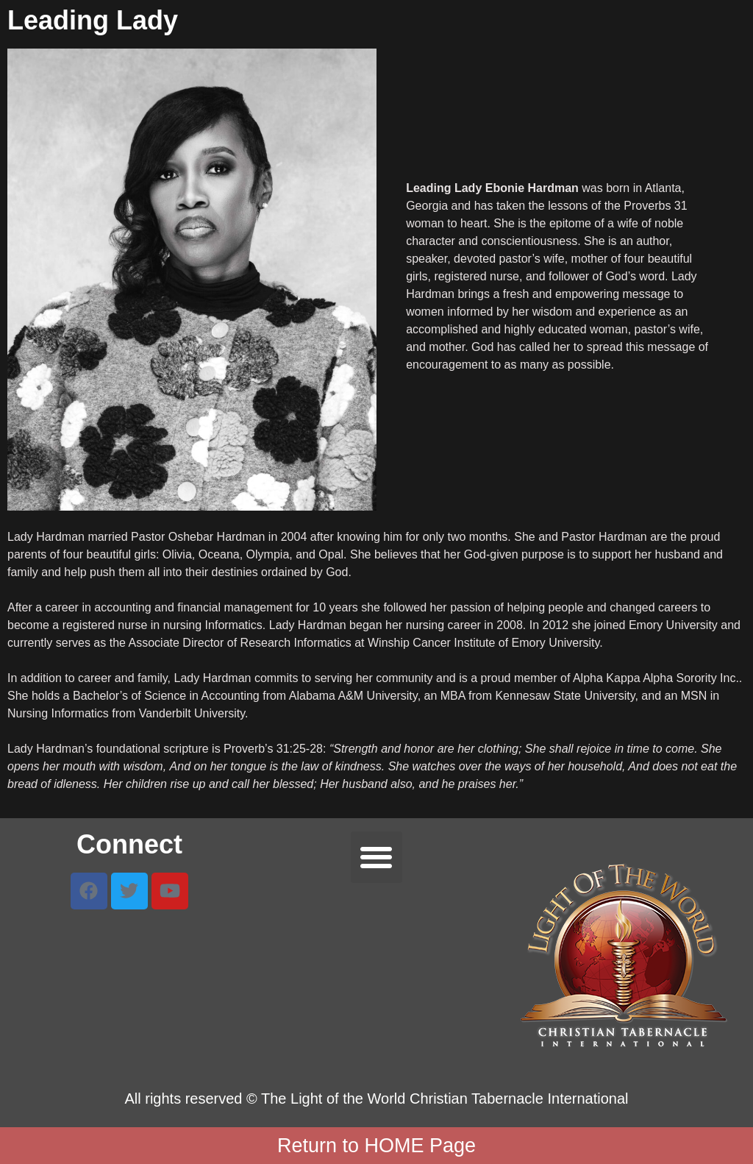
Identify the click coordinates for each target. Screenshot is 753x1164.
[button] (377, 857)
